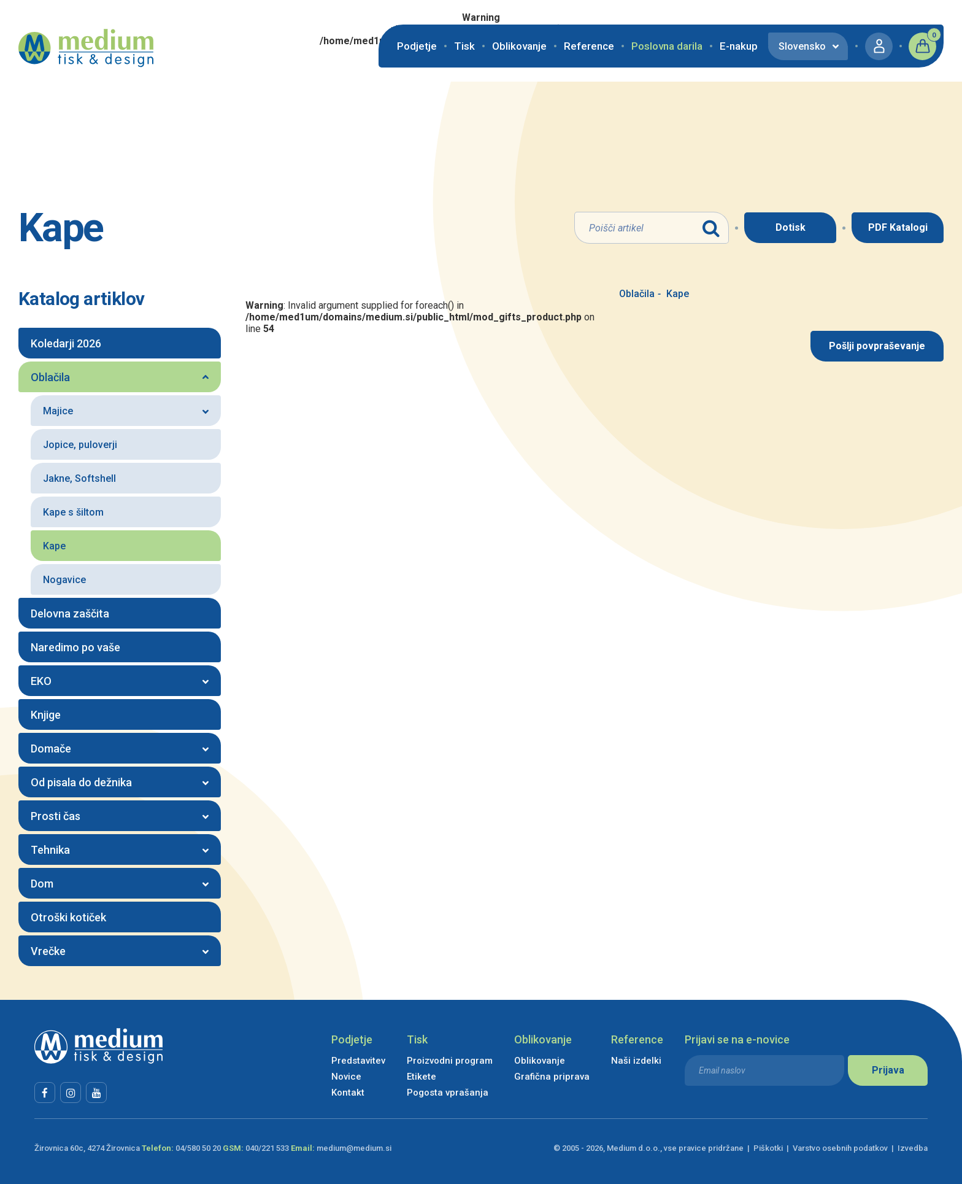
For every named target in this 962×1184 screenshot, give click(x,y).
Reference (589, 46)
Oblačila (637, 294)
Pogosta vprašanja (447, 1092)
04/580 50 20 (198, 1148)
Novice (346, 1076)
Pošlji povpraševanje (877, 346)
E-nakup (739, 46)
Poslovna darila (666, 46)
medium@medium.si (354, 1148)
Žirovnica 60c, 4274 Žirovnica (87, 1148)
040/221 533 (267, 1148)
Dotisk (790, 227)
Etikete (421, 1076)
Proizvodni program (450, 1060)
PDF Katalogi (898, 227)
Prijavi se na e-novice (737, 1039)
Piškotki (768, 1148)
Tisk (464, 46)
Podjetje (417, 46)
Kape (673, 294)
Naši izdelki (636, 1060)
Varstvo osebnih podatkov (840, 1148)
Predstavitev (358, 1060)
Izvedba (913, 1148)
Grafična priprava (552, 1076)
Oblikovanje (519, 46)
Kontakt (347, 1092)
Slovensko (802, 46)
